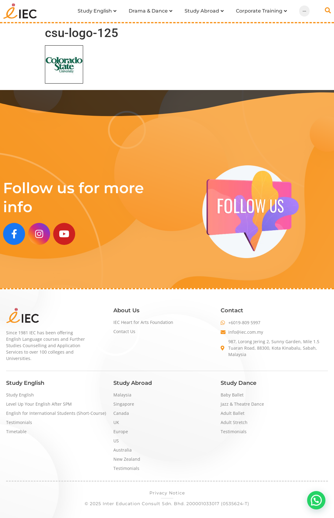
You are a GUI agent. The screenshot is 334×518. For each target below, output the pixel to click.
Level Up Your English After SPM (39, 404)
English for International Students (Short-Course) (56, 413)
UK (116, 422)
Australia (122, 450)
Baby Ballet (232, 395)
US (116, 441)
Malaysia (122, 395)
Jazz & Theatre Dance (242, 404)
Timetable (16, 431)
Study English (20, 395)
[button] (316, 500)
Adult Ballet (232, 413)
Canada (121, 413)
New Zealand (126, 459)
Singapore (123, 404)
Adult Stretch (234, 422)
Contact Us (124, 331)
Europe (120, 431)
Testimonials (19, 422)
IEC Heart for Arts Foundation (143, 322)
